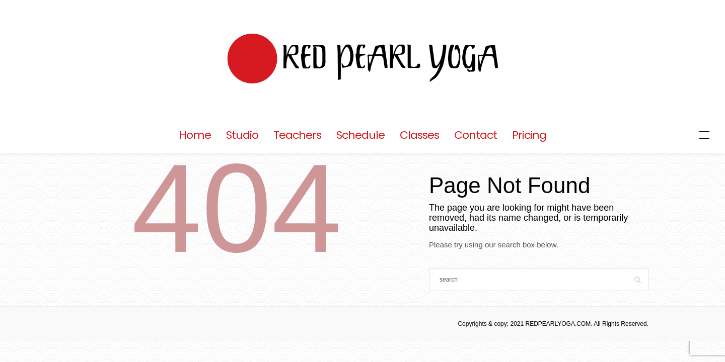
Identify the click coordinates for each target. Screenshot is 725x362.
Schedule (360, 135)
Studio (242, 135)
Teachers (297, 135)
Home (195, 135)
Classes (419, 135)
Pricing (529, 135)
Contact (475, 135)
